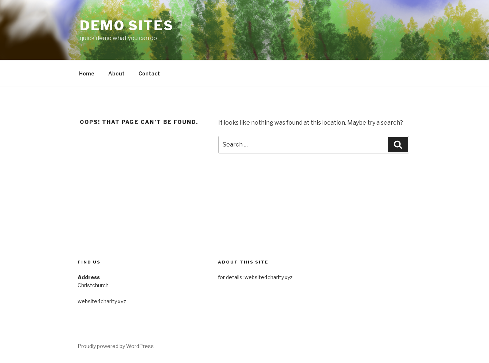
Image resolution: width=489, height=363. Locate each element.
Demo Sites (127, 25)
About (116, 73)
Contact (149, 73)
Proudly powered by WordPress (116, 346)
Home (86, 73)
